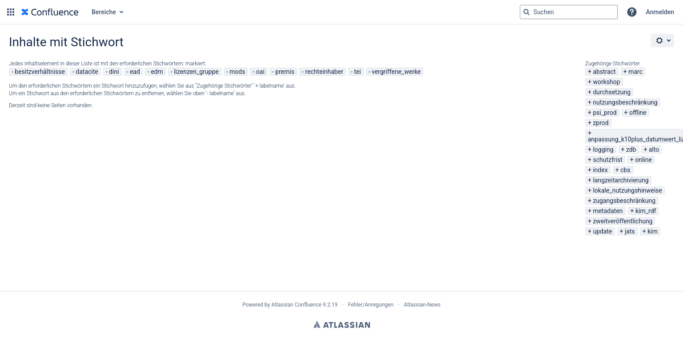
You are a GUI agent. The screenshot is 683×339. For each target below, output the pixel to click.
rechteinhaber (324, 71)
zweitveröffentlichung (622, 221)
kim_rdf (645, 210)
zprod (600, 122)
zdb (631, 149)
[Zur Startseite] (50, 12)
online (643, 159)
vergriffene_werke (396, 71)
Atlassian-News (422, 305)
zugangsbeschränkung (624, 200)
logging (603, 149)
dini (114, 71)
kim (652, 231)
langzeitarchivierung (620, 180)
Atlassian (341, 324)
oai (260, 71)
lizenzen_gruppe (196, 71)
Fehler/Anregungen (371, 305)
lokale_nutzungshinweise (627, 190)
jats (630, 231)
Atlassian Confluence (296, 305)
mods (237, 71)
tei (357, 71)
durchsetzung (612, 92)
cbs (625, 170)
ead (135, 71)
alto (654, 149)
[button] (10, 12)
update (602, 231)
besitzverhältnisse (40, 71)
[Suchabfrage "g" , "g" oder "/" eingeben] (569, 12)
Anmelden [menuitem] (660, 12)
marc (635, 71)
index (600, 170)
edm (157, 71)
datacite (87, 71)
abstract (604, 71)
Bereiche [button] (104, 12)
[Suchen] (526, 12)
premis (284, 71)
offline (638, 112)
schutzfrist (607, 159)
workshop (606, 81)
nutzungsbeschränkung (625, 102)
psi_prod (604, 112)
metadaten (608, 210)
